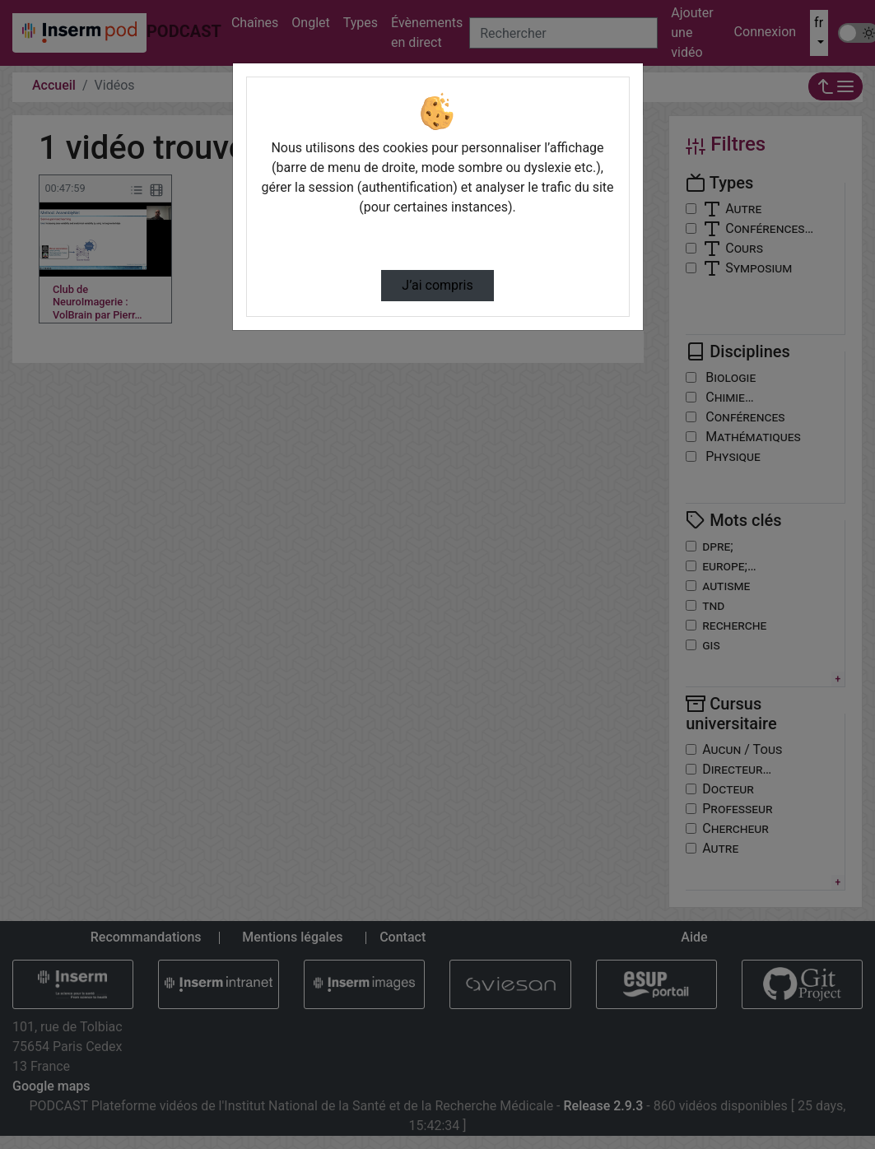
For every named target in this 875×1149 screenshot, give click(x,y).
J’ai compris (437, 285)
